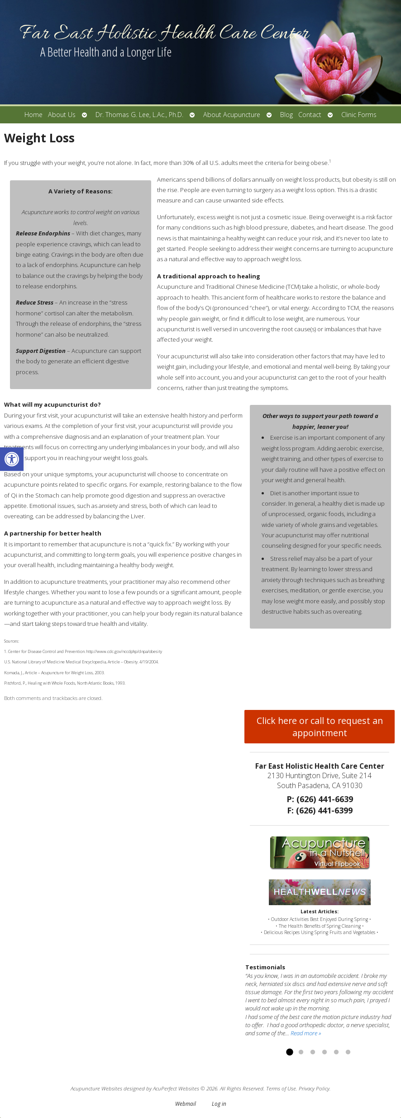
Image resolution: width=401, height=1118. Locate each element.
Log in (219, 1103)
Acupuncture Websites (96, 1088)
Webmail (185, 1103)
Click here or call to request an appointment (320, 726)
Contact (309, 114)
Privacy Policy (314, 1088)
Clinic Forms (359, 114)
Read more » (306, 1033)
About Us (62, 114)
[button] (12, 459)
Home (33, 114)
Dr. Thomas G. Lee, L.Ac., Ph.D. (139, 114)
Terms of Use (281, 1088)
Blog (286, 114)
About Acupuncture (231, 114)
